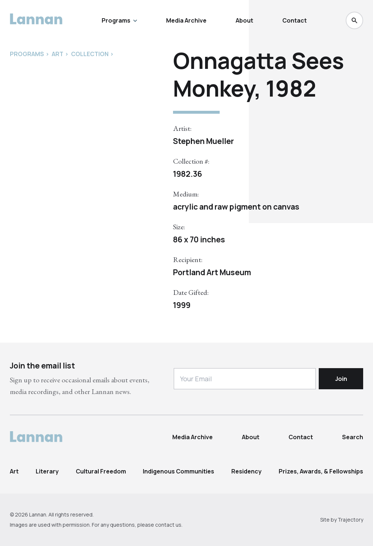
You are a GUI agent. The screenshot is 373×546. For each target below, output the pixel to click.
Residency (246, 471)
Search (352, 437)
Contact (294, 20)
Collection (90, 54)
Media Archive (186, 20)
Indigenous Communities (178, 471)
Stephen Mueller (203, 141)
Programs (119, 20)
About (244, 20)
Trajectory (350, 519)
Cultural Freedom (101, 471)
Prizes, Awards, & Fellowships (321, 471)
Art (14, 471)
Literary (47, 471)
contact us (168, 524)
